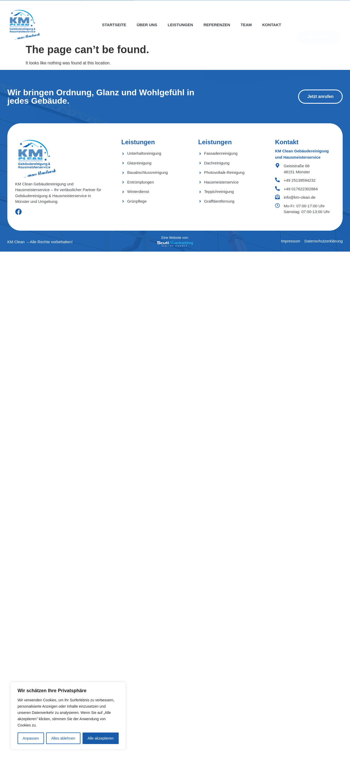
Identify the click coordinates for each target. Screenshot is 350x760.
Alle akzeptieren (101, 738)
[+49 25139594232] (277, 179)
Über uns (147, 25)
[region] (68, 716)
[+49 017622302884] (277, 188)
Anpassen (31, 738)
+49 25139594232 (299, 180)
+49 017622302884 (301, 189)
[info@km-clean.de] (277, 197)
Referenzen (217, 25)
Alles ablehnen (63, 738)
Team (246, 25)
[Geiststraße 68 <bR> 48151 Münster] (277, 165)
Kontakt (271, 25)
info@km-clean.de (299, 197)
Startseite (114, 25)
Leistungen (180, 25)
